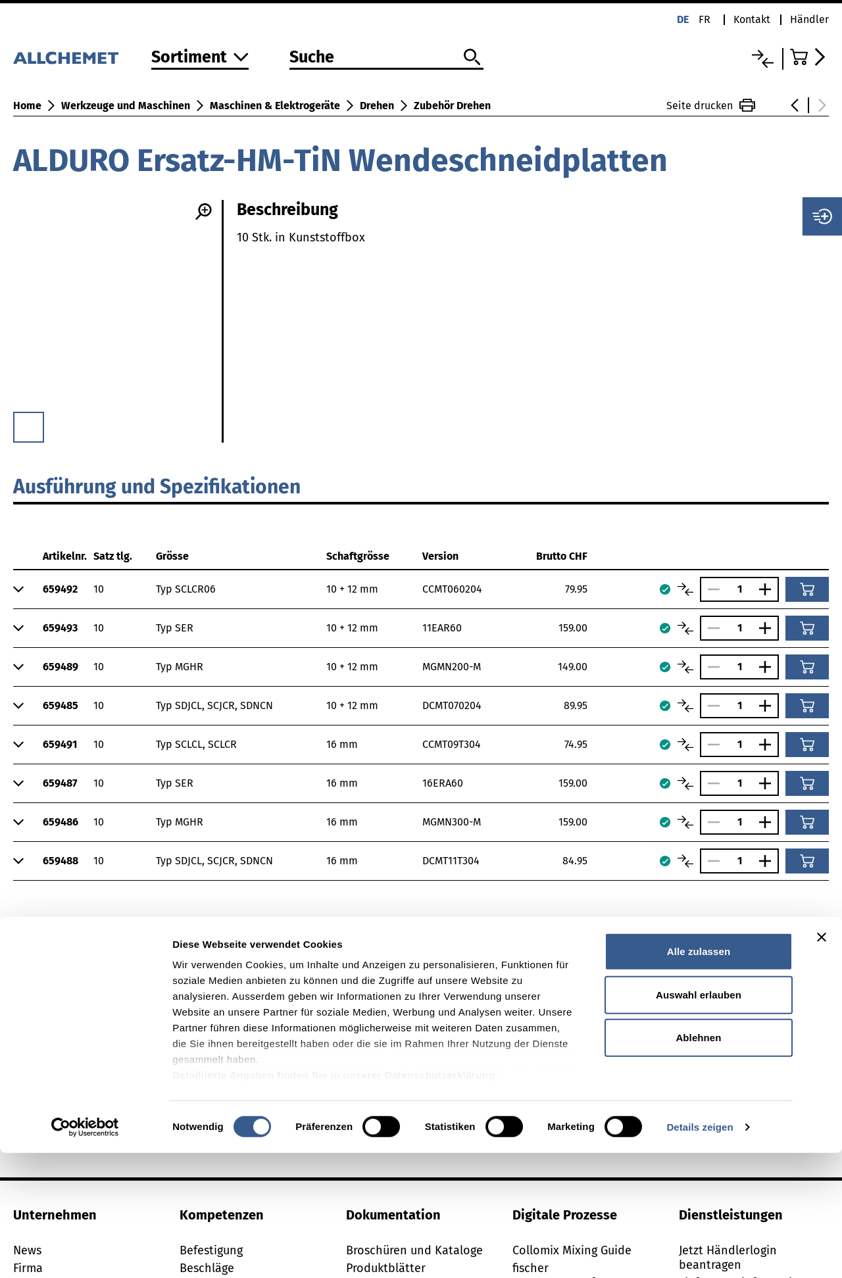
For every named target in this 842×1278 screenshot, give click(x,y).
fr (704, 19)
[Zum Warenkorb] (809, 57)
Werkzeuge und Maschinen (125, 105)
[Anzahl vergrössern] (768, 589)
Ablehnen (698, 1163)
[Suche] (386, 58)
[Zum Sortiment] (200, 58)
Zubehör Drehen (452, 105)
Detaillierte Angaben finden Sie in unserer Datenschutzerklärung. (335, 1200)
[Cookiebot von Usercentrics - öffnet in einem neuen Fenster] (85, 1252)
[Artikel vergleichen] (685, 589)
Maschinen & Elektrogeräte (275, 105)
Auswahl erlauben (698, 1119)
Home (27, 105)
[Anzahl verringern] (710, 589)
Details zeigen (699, 1252)
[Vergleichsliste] (763, 59)
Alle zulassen (698, 1077)
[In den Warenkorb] (807, 589)
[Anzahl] (739, 589)
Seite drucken (710, 105)
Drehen (377, 105)
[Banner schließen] (821, 1063)
